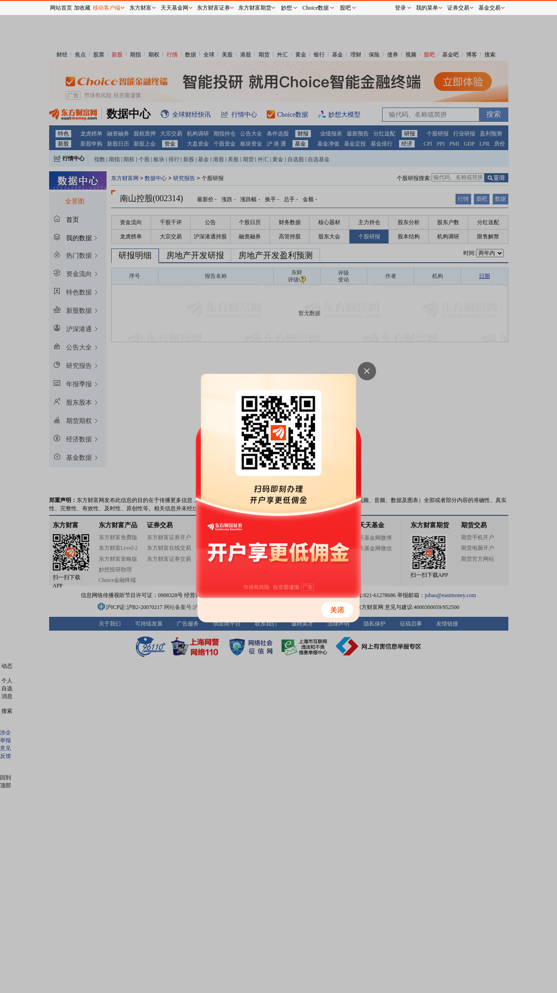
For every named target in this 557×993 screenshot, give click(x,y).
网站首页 (61, 8)
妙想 (286, 8)
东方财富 (140, 8)
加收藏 (82, 8)
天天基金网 (174, 8)
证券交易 (458, 8)
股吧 (345, 8)
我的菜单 (427, 8)
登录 (400, 8)
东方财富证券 (213, 8)
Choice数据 (316, 8)
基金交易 (489, 8)
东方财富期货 (254, 8)
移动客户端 (106, 8)
